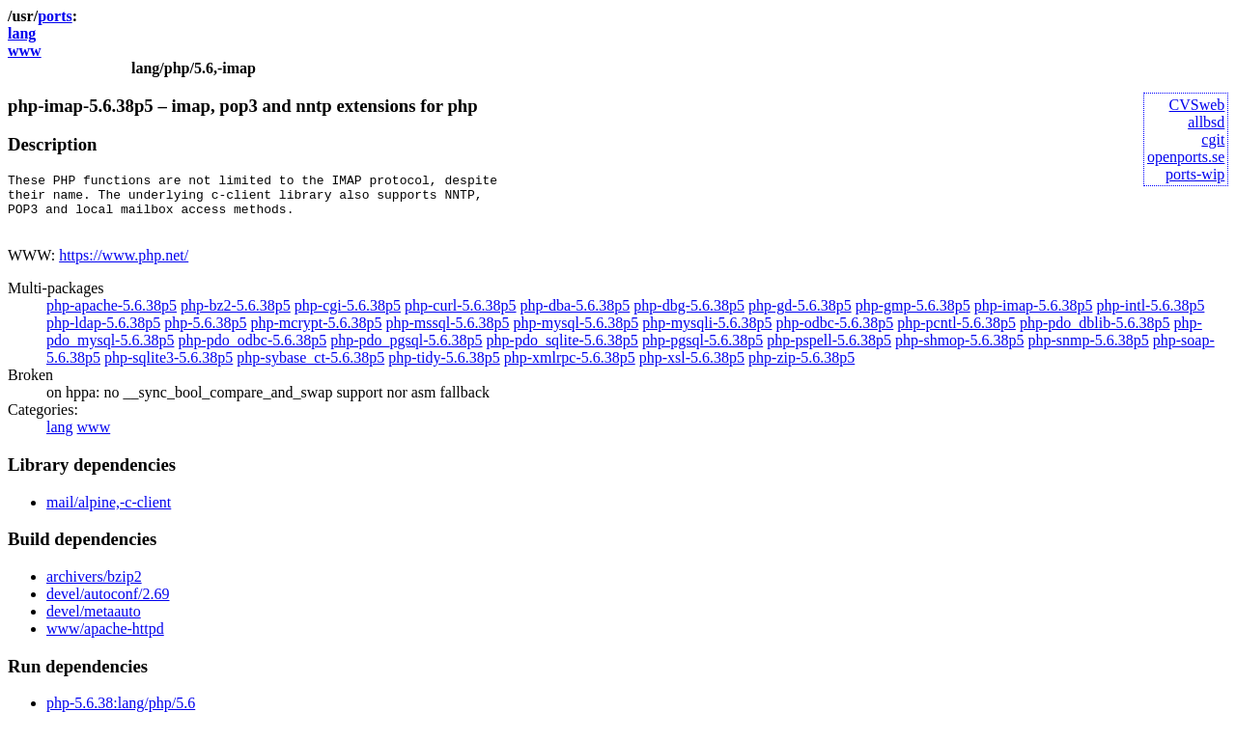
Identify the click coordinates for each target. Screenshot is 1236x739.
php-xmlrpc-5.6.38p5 (569, 369)
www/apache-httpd (105, 640)
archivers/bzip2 (94, 588)
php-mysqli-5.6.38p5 (707, 334)
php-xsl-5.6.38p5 (691, 369)
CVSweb (1197, 104)
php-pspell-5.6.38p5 (829, 351)
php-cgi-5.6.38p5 (348, 317)
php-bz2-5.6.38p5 (236, 317)
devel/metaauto (93, 623)
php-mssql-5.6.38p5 (448, 334)
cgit (1212, 139)
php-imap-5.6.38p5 (1033, 317)
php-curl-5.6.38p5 (461, 317)
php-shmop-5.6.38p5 (959, 351)
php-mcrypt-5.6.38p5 (316, 334)
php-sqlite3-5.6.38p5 (168, 369)
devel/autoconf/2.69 (108, 605)
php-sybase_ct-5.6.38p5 (310, 369)
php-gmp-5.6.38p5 (913, 317)
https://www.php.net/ (123, 267)
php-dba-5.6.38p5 (575, 317)
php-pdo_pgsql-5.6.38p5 (406, 351)
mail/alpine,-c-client (108, 514)
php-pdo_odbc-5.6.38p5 (252, 351)
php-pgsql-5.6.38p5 (702, 351)
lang (22, 33)
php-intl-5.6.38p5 (1150, 317)
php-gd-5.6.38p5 (800, 317)
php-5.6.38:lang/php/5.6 (120, 714)
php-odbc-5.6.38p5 (835, 334)
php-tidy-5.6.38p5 (444, 369)
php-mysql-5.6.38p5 (576, 334)
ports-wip (1195, 174)
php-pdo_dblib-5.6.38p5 (1095, 334)
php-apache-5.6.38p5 (111, 317)
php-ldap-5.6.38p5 (103, 334)
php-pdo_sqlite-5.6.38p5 (562, 351)
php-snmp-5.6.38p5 (1087, 351)
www (25, 50)
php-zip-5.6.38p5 (801, 369)
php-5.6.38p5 (205, 334)
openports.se (1185, 157)
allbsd (1206, 122)
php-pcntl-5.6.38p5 (956, 334)
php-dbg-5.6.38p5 (688, 317)
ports (55, 16)
